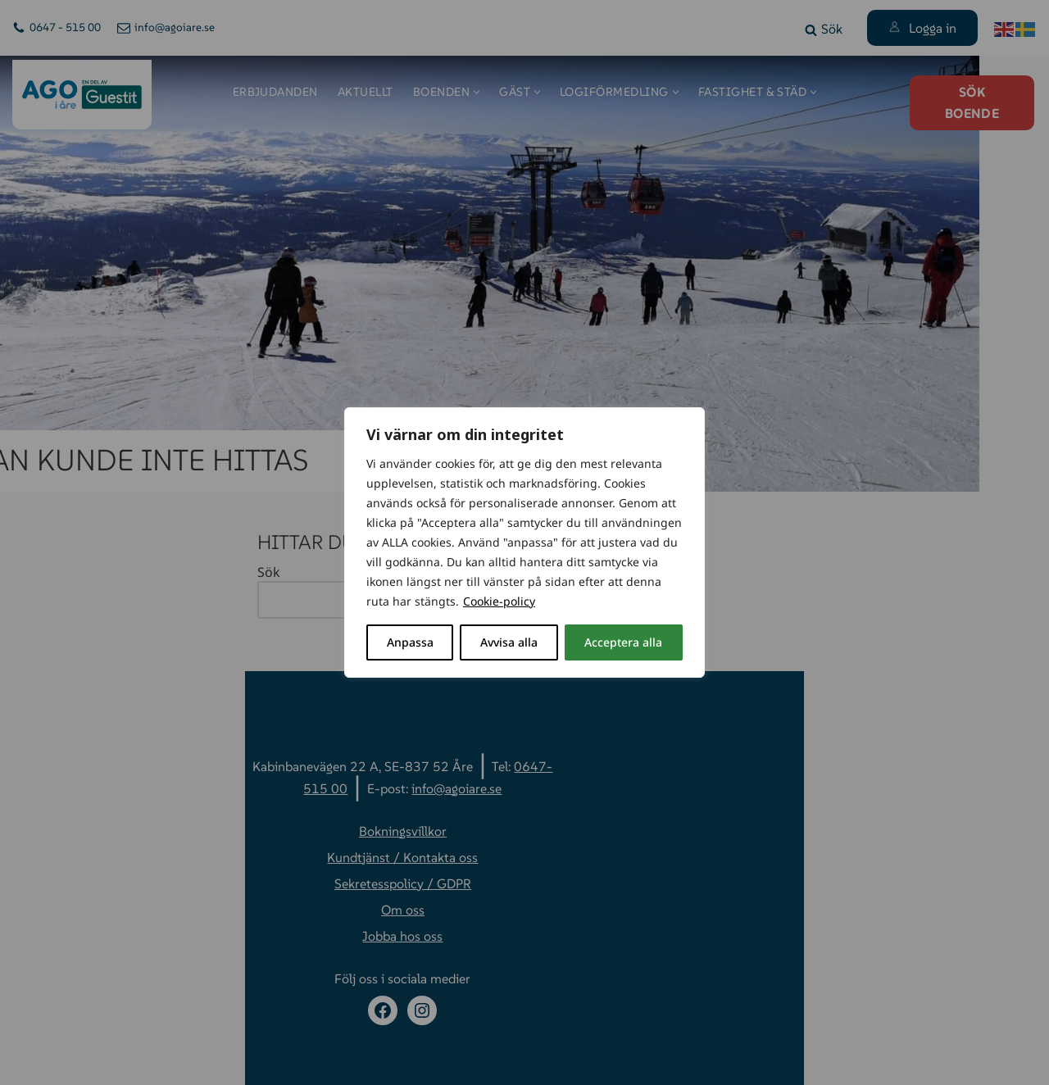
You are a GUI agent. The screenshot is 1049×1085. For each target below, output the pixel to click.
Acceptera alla (623, 642)
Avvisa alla (509, 642)
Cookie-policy (499, 601)
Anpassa (410, 642)
